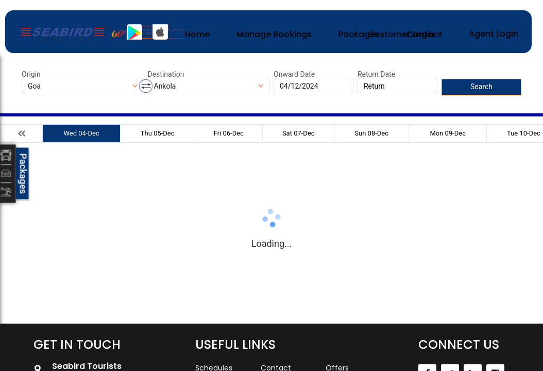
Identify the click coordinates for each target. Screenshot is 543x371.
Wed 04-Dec (81, 133)
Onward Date (294, 74)
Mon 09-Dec (448, 133)
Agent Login (493, 34)
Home (197, 34)
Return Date (376, 74)
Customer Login (401, 34)
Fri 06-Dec (229, 133)
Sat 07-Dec (298, 133)
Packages (359, 34)
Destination (166, 74)
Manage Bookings (274, 34)
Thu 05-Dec (158, 133)
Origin (31, 74)
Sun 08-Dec (371, 133)
